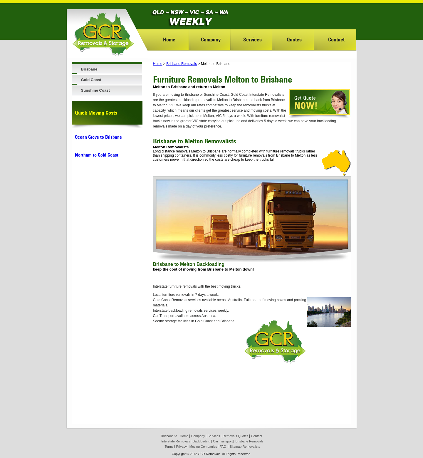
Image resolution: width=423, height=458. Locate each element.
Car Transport (223, 441)
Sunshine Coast (95, 90)
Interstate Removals (175, 441)
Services (252, 39)
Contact (336, 39)
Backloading (201, 441)
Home (169, 39)
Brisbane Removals (181, 64)
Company (211, 39)
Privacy (181, 446)
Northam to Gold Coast (96, 155)
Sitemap (235, 446)
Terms (169, 446)
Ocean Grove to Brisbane (98, 137)
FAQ (223, 446)
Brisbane (89, 69)
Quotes (294, 39)
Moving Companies (203, 446)
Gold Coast (91, 80)
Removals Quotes (235, 436)
